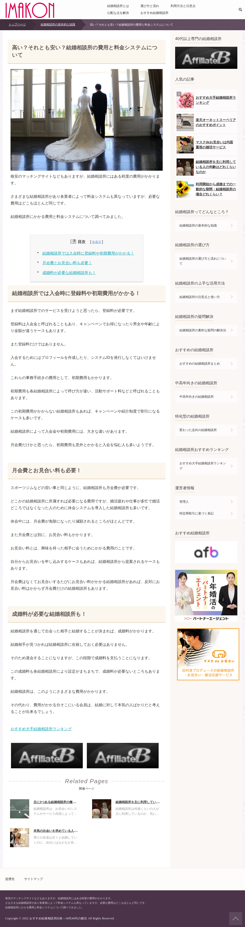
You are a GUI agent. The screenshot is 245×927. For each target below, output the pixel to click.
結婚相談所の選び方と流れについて (202, 261)
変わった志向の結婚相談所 (198, 430)
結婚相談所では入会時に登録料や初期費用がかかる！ (88, 253)
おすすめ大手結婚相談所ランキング (41, 729)
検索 (240, 9)
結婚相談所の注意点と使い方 (199, 297)
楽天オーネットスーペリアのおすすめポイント (206, 122)
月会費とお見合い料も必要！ (67, 263)
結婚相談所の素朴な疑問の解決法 (202, 330)
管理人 (184, 501)
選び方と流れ (149, 6)
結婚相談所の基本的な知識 (198, 225)
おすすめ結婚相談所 (154, 13)
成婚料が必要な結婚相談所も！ (69, 273)
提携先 (10, 879)
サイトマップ (33, 879)
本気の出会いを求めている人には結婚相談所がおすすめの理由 (77, 831)
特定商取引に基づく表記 (196, 513)
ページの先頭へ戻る (235, 918)
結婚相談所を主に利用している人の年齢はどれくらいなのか (158, 802)
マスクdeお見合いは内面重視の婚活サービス (205, 144)
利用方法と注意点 (183, 6)
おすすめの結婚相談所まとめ (199, 363)
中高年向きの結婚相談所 (196, 396)
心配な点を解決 (118, 13)
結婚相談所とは (118, 6)
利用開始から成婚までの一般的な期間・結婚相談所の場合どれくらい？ (206, 189)
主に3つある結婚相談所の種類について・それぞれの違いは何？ (77, 802)
